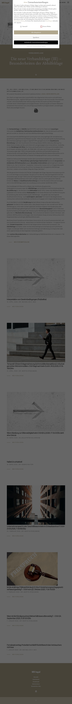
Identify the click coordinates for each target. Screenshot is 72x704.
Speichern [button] (36, 37)
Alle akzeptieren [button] (36, 32)
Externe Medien (45, 26)
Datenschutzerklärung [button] (37, 46)
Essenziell (23, 26)
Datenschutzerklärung (19, 21)
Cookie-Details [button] (29, 46)
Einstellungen (49, 21)
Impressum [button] (43, 46)
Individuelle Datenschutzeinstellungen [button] (36, 42)
